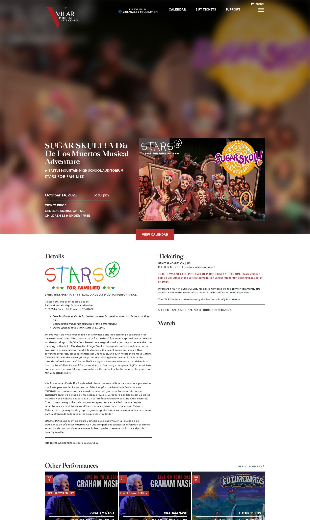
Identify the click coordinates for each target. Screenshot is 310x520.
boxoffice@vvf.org (239, 292)
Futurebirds (250, 513)
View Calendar (155, 234)
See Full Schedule (251, 466)
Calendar (177, 9)
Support (232, 9)
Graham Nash (102, 513)
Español (259, 3)
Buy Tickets (205, 9)
